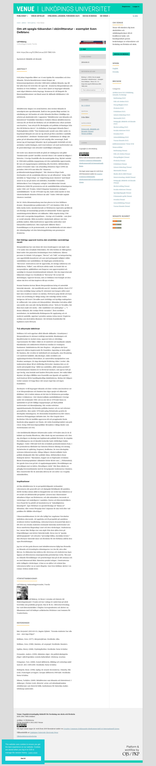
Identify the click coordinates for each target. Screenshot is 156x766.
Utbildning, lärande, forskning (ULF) (64, 16)
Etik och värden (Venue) (122, 154)
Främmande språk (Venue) (123, 196)
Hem (18, 23)
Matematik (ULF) (119, 118)
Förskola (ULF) (119, 108)
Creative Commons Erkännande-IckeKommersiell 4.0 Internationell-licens (91, 163)
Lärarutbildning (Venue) (122, 203)
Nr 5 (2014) (32, 23)
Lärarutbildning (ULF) (121, 137)
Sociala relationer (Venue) (122, 189)
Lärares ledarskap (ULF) (122, 115)
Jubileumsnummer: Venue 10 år (123, 144)
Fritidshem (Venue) (120, 164)
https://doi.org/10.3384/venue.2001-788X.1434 (38, 52)
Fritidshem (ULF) (119, 111)
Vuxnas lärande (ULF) (121, 140)
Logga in (136, 6)
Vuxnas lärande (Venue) (122, 206)
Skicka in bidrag (90, 16)
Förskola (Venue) (119, 161)
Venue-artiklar (37, 16)
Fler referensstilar (89, 90)
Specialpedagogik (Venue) (122, 193)
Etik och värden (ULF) (121, 101)
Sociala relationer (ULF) (122, 130)
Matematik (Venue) (120, 171)
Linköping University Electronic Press (44, 732)
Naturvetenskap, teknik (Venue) (125, 177)
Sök (135, 16)
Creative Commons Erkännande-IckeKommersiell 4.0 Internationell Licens (91, 729)
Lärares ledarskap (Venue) (123, 167)
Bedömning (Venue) (120, 151)
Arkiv (24, 23)
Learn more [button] (32, 753)
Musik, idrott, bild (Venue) (123, 174)
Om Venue (104, 16)
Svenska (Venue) (119, 200)
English (115, 68)
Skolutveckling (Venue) (121, 186)
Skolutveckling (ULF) (121, 127)
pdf (84, 49)
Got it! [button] (23, 758)
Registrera (126, 6)
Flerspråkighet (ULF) (121, 105)
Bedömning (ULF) (120, 98)
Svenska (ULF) (118, 134)
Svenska (116, 72)
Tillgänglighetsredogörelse (27, 736)
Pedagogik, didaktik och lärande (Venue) (90, 130)
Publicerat (22, 16)
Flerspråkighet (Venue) (121, 157)
